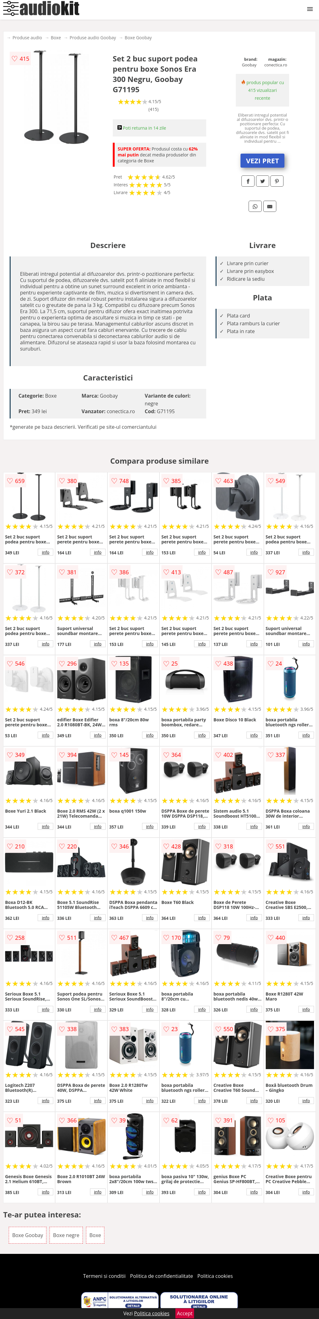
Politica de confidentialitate (161, 1276)
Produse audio (27, 38)
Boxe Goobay (138, 38)
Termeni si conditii (104, 1276)
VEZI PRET (262, 160)
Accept (185, 1313)
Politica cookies (215, 1276)
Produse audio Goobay (93, 38)
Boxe (56, 38)
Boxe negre (66, 1235)
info (45, 552)
